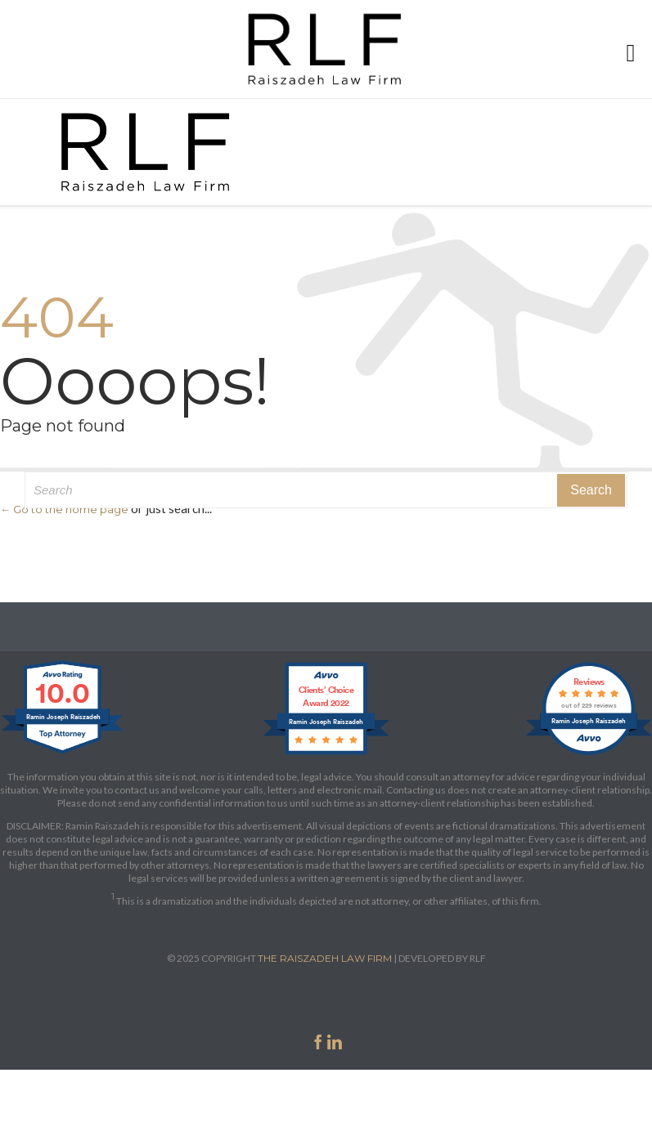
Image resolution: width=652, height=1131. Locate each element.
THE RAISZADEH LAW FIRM (325, 958)
